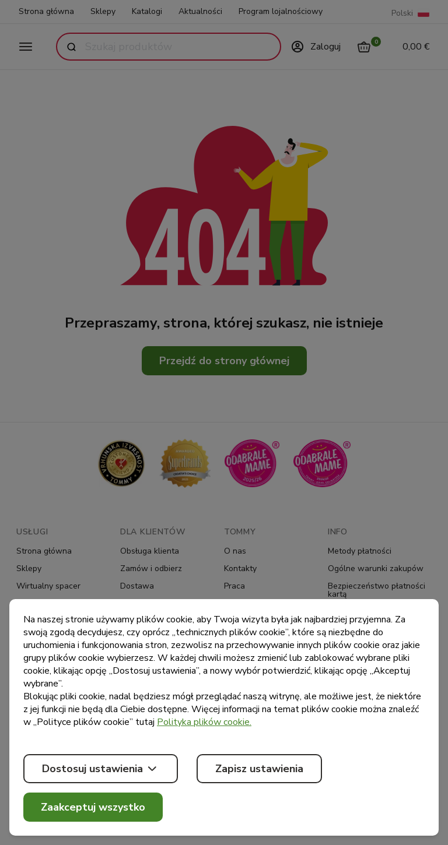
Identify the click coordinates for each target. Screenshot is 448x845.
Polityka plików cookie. (204, 722)
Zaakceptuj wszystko (93, 807)
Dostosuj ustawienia (100, 769)
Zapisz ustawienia (259, 769)
